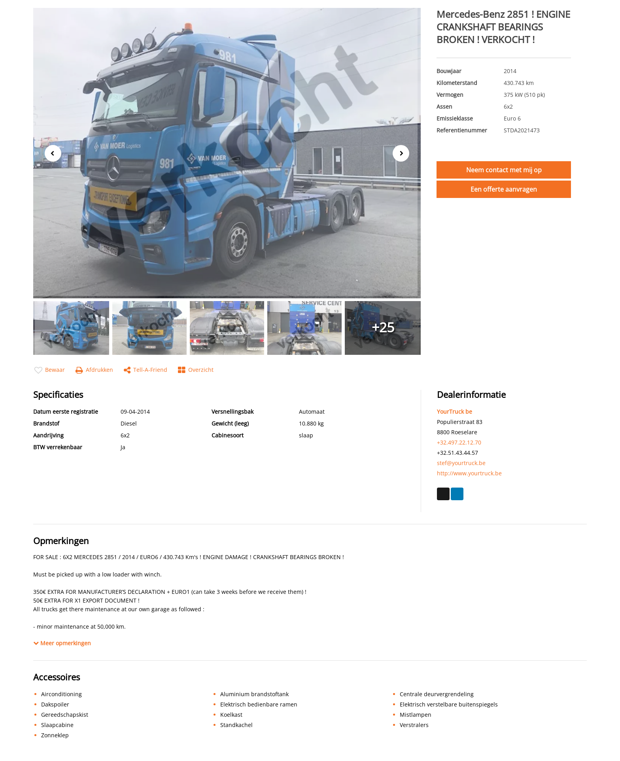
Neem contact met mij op (504, 170)
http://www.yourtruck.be (469, 473)
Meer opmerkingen (62, 643)
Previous (51, 153)
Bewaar (49, 370)
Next (403, 153)
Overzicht (196, 370)
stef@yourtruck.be (461, 463)
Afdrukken (94, 370)
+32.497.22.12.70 (459, 442)
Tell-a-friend (145, 370)
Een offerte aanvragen (504, 189)
